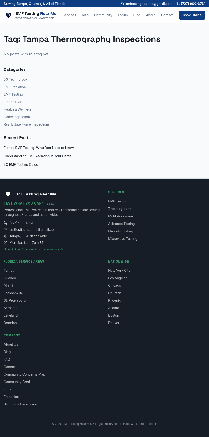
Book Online (192, 15)
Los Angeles (117, 278)
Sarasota (10, 308)
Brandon (10, 323)
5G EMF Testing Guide (21, 164)
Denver (113, 323)
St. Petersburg (15, 300)
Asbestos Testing (121, 224)
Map (85, 15)
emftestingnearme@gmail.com (147, 4)
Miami (8, 285)
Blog (137, 15)
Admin (153, 424)
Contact (167, 15)
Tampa (9, 270)
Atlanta (113, 308)
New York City (119, 270)
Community (103, 15)
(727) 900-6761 (190, 4)
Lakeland (11, 315)
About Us (11, 344)
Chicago (114, 285)
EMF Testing (13, 94)
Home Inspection (17, 117)
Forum (123, 15)
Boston (113, 315)
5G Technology (15, 79)
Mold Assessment (122, 216)
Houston (114, 293)
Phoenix (114, 300)
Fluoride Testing (120, 231)
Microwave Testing (122, 239)
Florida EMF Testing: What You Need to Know (39, 148)
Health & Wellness (18, 109)
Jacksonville (13, 293)
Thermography (119, 209)
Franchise (11, 397)
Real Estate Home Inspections (27, 124)
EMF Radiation (15, 87)
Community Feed (17, 382)
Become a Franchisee (20, 404)
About (150, 15)
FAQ (7, 359)
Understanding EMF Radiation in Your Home (37, 156)
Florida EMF (13, 102)
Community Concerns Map (24, 374)
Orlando (10, 278)
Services (69, 15)
